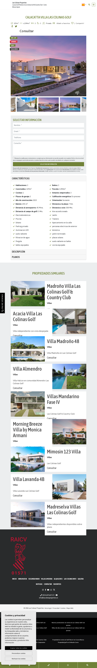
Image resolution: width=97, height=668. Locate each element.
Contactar (48, 603)
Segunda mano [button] (34, 597)
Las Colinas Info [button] (70, 597)
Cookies (63, 627)
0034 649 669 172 (47, 614)
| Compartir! (79, 23)
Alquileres (58, 597)
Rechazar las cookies (18, 659)
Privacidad (56, 627)
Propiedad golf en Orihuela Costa (68, 661)
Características (21, 178)
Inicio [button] (14, 597)
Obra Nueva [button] (22, 597)
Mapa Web (69, 627)
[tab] (48, 178)
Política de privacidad (77, 158)
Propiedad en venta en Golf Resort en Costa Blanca (68, 658)
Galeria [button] (81, 597)
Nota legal (48, 627)
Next (83, 66)
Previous (13, 66)
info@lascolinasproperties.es (48, 616)
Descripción (18, 251)
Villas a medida (46, 597)
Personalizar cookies (19, 653)
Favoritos (57, 603)
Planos (16, 257)
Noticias (39, 603)
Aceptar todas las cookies (18, 648)
